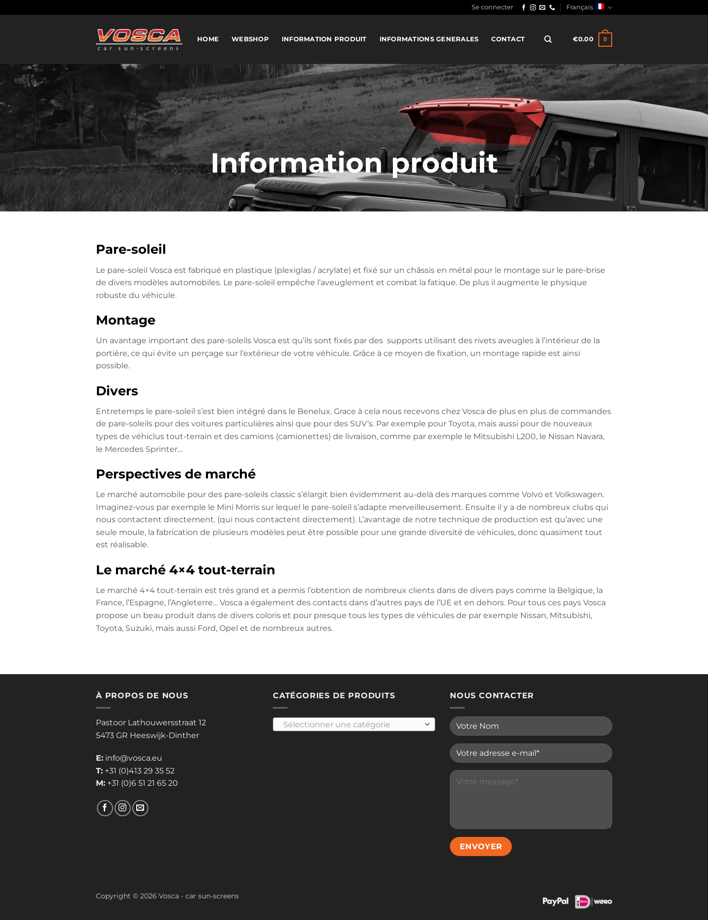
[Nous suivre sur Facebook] (524, 7)
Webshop (250, 39)
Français (589, 7)
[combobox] (354, 724)
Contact (508, 39)
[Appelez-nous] (552, 7)
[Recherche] (548, 39)
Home (208, 39)
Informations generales (429, 39)
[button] (492, 7)
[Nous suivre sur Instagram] (533, 7)
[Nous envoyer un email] (542, 7)
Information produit (324, 39)
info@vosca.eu (133, 758)
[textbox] (351, 725)
